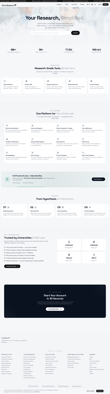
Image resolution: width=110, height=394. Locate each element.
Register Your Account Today (96, 369)
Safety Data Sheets (28, 361)
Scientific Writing (5, 371)
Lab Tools (75, 4)
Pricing (82, 4)
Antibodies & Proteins (50, 367)
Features (60, 4)
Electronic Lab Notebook (29, 357)
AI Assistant (70, 365)
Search (75, 33)
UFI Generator (70, 361)
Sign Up (106, 4)
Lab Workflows (27, 373)
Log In (99, 4)
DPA (90, 365)
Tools (67, 4)
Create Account (12, 266)
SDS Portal (4, 369)
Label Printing (26, 369)
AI (88, 4)
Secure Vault (70, 367)
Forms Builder (26, 367)
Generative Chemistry (51, 357)
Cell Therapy (48, 365)
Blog (90, 359)
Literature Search (5, 365)
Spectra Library (5, 367)
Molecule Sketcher (6, 363)
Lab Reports (26, 363)
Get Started (98, 179)
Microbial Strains (49, 373)
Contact (91, 373)
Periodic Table (5, 361)
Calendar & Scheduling (29, 377)
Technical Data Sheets (73, 363)
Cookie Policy (93, 367)
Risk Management (28, 371)
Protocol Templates (28, 365)
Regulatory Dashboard (73, 357)
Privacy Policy (93, 363)
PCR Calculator (49, 371)
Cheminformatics (49, 359)
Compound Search (6, 357)
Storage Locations (28, 375)
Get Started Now (55, 309)
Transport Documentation (73, 359)
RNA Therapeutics (50, 369)
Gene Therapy (49, 363)
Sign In (91, 371)
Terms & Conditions (94, 361)
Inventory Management (29, 359)
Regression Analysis (6, 373)
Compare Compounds (7, 359)
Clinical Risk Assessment (51, 361)
